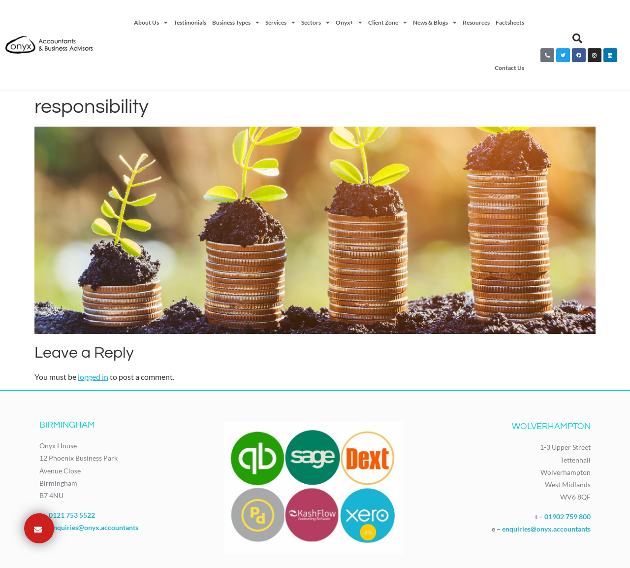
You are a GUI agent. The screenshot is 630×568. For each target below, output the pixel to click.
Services (280, 23)
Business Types (235, 23)
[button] (577, 38)
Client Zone (387, 23)
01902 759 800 (567, 516)
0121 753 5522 (72, 515)
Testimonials (190, 22)
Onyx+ (349, 23)
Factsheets (510, 22)
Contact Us (509, 67)
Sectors (315, 23)
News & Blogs (435, 23)
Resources (476, 22)
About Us (151, 23)
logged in (93, 376)
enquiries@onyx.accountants (94, 527)
